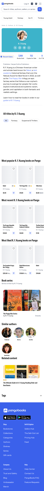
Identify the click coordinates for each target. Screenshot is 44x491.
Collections (8, 433)
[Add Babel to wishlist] (13, 168)
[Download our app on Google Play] (24, 417)
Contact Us (29, 473)
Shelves (6, 446)
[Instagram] (20, 48)
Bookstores (8, 429)
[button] (22, 395)
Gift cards (7, 455)
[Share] (29, 48)
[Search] (40, 9)
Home (3, 25)
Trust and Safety (10, 473)
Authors (10, 25)
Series (5, 451)
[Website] (24, 48)
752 (31, 55)
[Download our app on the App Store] (10, 417)
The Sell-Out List (32, 433)
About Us (7, 469)
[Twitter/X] (15, 48)
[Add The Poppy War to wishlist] (30, 168)
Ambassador (8, 482)
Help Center (30, 469)
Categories (8, 438)
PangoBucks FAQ (32, 478)
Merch (6, 486)
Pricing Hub (29, 438)
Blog (5, 478)
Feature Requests (32, 482)
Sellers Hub (29, 429)
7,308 (20, 55)
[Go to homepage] (7, 4)
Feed (27, 442)
